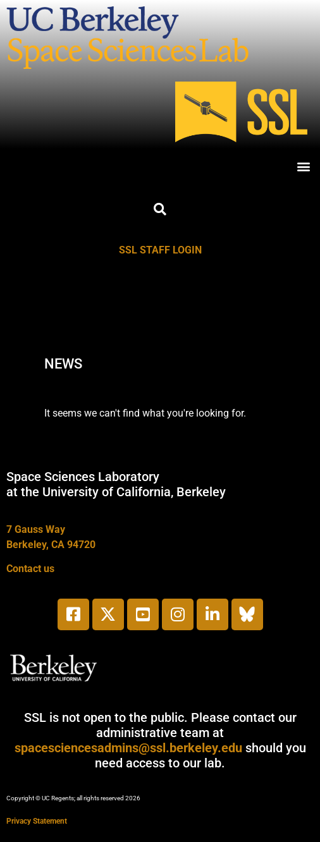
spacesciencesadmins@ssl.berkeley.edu (128, 747)
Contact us (30, 569)
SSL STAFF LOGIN (160, 250)
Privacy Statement (36, 821)
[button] (303, 166)
